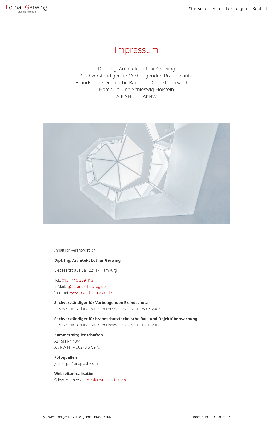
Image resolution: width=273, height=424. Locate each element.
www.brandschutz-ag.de (91, 292)
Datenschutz (221, 417)
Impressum (200, 417)
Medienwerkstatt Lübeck (107, 379)
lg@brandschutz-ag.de (86, 286)
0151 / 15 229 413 (77, 280)
